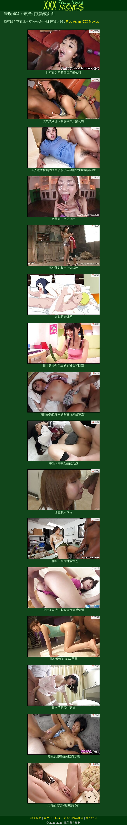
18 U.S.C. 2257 (60, 818)
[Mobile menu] (3, 5)
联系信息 (35, 818)
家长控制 (91, 818)
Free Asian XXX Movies (82, 21)
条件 (46, 818)
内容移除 (77, 818)
